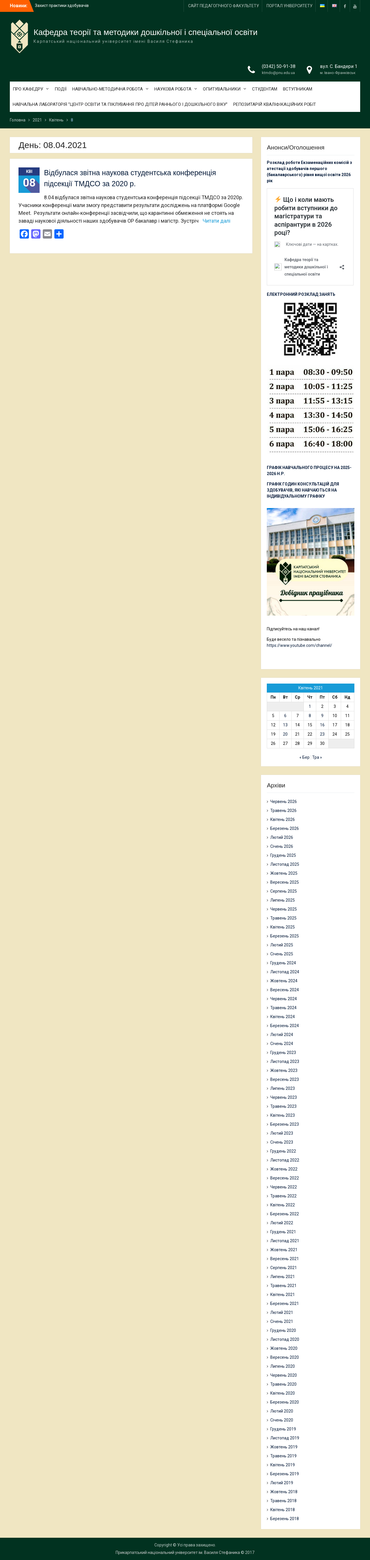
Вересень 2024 (284, 989)
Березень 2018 (284, 1518)
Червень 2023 (283, 1097)
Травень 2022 (283, 1196)
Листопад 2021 (284, 1240)
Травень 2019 (283, 1456)
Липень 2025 (282, 900)
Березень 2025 (284, 936)
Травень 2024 (283, 1007)
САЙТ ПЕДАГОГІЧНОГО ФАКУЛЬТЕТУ (223, 5)
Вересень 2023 (284, 1079)
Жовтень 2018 (283, 1491)
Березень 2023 (284, 1124)
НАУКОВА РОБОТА (172, 89)
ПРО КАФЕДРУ (28, 89)
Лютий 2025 (281, 945)
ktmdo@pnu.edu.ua (278, 73)
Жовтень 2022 (283, 1169)
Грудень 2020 (283, 1330)
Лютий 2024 (281, 1034)
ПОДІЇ (60, 89)
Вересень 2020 (284, 1357)
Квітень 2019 (282, 1465)
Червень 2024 (283, 998)
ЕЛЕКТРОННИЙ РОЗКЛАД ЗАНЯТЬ (301, 294)
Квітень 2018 (282, 1509)
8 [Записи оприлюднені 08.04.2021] (310, 715)
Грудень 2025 (283, 855)
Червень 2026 (283, 801)
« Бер (304, 757)
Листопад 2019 (284, 1438)
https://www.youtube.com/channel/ (299, 645)
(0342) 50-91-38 (278, 66)
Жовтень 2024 (283, 981)
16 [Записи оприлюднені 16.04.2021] (322, 725)
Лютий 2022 (281, 1223)
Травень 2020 (283, 1384)
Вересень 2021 (284, 1258)
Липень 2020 (282, 1366)
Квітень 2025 (282, 927)
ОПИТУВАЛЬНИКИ (221, 89)
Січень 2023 (281, 1142)
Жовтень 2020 (283, 1348)
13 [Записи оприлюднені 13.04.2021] (285, 725)
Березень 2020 (284, 1402)
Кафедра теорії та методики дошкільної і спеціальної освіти (146, 32)
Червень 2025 (283, 909)
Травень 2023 (283, 1106)
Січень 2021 (281, 1321)
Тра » (317, 757)
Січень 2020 (281, 1420)
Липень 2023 (282, 1088)
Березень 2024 (284, 1025)
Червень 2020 (283, 1375)
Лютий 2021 (281, 1312)
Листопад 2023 (284, 1061)
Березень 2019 (284, 1474)
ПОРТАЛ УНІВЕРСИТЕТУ (289, 5)
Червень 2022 (283, 1187)
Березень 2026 (284, 828)
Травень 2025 (283, 918)
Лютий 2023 (281, 1133)
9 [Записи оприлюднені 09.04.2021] (322, 715)
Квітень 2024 (282, 1016)
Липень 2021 (282, 1276)
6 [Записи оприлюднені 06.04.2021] (285, 715)
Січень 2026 (281, 846)
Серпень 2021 (283, 1267)
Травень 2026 (283, 810)
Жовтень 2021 (283, 1249)
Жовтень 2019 (283, 1447)
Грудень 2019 (283, 1429)
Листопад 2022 (284, 1160)
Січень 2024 (281, 1043)
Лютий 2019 (281, 1482)
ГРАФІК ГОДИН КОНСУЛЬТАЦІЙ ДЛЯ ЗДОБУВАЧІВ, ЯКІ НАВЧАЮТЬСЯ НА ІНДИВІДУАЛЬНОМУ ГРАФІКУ (303, 490)
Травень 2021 (283, 1285)
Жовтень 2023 (283, 1070)
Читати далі (216, 221)
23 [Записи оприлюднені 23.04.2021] (322, 734)
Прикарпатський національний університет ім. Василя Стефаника (178, 1552)
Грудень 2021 (283, 1231)
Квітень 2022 (282, 1205)
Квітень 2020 (282, 1393)
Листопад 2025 (284, 864)
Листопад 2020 (284, 1339)
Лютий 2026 (281, 837)
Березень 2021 (284, 1303)
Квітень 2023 (282, 1115)
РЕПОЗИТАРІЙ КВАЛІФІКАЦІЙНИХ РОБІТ (274, 104)
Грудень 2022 (283, 1151)
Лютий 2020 (281, 1411)
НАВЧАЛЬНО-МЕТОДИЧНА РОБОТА (107, 89)
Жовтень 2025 (283, 873)
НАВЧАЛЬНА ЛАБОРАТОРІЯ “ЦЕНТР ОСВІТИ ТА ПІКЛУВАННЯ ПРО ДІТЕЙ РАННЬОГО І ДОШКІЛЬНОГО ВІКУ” (120, 104)
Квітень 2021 (282, 1294)
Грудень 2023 (283, 1052)
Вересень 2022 (284, 1178)
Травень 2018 (283, 1500)
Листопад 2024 (284, 972)
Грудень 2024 (283, 963)
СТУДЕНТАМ (264, 89)
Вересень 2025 (284, 882)
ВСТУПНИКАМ (297, 89)
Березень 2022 (284, 1214)
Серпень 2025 (283, 891)
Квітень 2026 (282, 819)
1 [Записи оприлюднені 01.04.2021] (310, 706)
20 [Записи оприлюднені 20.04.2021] (285, 734)
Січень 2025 (281, 954)
